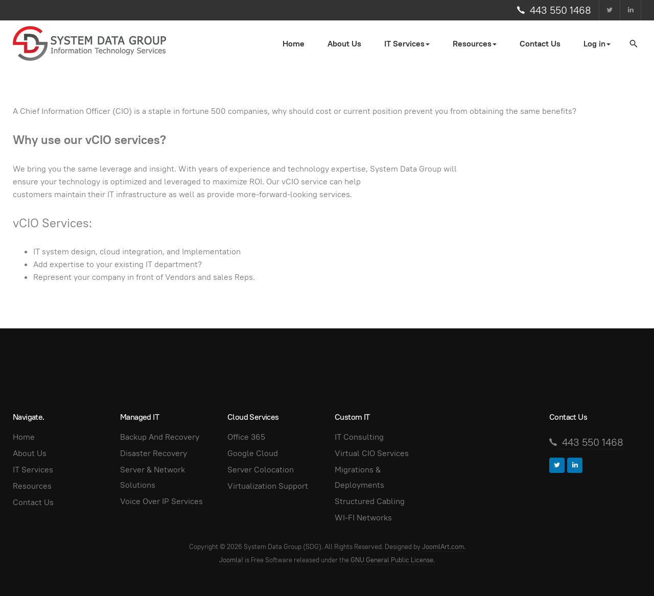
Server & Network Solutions (152, 477)
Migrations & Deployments (359, 477)
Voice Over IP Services (161, 501)
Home (294, 43)
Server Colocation (260, 469)
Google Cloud (252, 453)
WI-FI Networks (363, 517)
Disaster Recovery (153, 453)
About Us (344, 43)
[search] (633, 43)
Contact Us (540, 43)
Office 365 (246, 437)
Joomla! (231, 560)
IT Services (33, 469)
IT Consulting (359, 437)
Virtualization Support (267, 486)
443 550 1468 (560, 10)
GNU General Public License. (393, 560)
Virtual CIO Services (372, 453)
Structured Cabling (370, 501)
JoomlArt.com (443, 546)
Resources (32, 486)
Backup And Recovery (159, 437)
